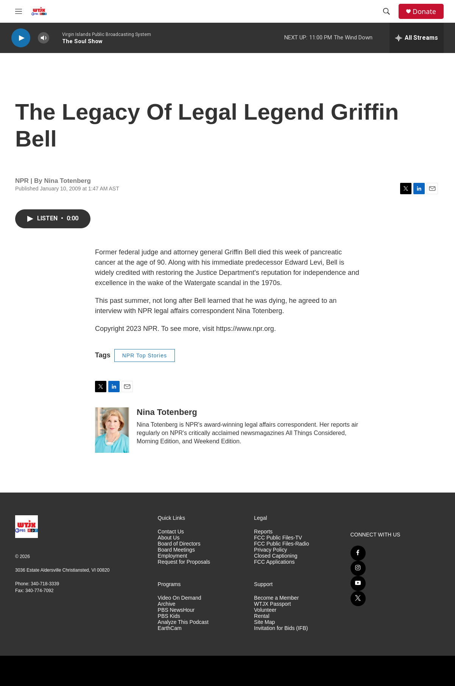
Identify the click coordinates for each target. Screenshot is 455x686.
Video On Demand (179, 598)
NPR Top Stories (144, 355)
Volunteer (265, 610)
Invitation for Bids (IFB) (281, 628)
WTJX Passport (272, 604)
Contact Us (171, 532)
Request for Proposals (184, 562)
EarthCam (170, 628)
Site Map (264, 622)
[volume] (43, 38)
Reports (263, 532)
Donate (424, 12)
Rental (261, 616)
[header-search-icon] (386, 11)
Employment (172, 556)
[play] (21, 38)
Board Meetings (176, 550)
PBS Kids (169, 616)
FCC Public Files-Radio (281, 544)
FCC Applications (274, 562)
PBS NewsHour (176, 610)
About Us (169, 538)
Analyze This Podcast (183, 622)
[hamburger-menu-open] (18, 11)
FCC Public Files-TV (278, 538)
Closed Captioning (275, 556)
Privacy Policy (270, 550)
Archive (167, 604)
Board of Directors (179, 544)
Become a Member (276, 598)
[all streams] (417, 38)
